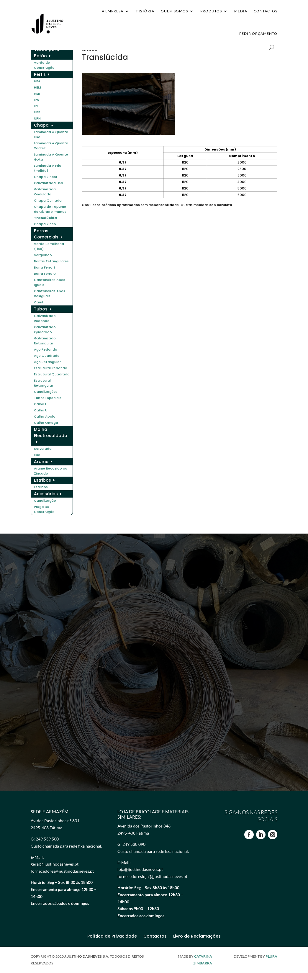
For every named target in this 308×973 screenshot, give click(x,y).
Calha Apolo (44, 416)
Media (240, 11)
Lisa (37, 454)
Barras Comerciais (46, 234)
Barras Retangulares (51, 261)
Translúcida (45, 217)
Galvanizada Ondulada (45, 192)
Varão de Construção (44, 65)
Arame (41, 462)
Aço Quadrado (47, 355)
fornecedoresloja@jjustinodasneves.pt (152, 876)
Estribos (42, 480)
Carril (38, 302)
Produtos (211, 11)
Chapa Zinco (45, 224)
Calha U (40, 410)
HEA (37, 81)
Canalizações (46, 391)
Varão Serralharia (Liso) (49, 246)
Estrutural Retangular (43, 383)
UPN (37, 118)
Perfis (40, 74)
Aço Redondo (45, 349)
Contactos (265, 11)
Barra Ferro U (45, 273)
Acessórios (46, 494)
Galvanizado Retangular (45, 341)
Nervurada (43, 448)
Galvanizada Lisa (48, 183)
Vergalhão (43, 255)
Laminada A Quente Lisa (51, 134)
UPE (37, 112)
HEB (37, 93)
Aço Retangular (47, 361)
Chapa (41, 125)
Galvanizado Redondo (45, 318)
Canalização (45, 500)
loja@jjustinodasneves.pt (140, 869)
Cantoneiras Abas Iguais (49, 282)
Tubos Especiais (47, 397)
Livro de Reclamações (197, 936)
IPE (36, 106)
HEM (37, 87)
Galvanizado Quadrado (45, 329)
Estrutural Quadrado (52, 374)
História (145, 11)
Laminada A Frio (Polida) (47, 168)
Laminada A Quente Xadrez (51, 146)
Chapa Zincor (45, 176)
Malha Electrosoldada (50, 432)
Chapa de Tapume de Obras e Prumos (50, 209)
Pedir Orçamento (258, 33)
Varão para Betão (46, 53)
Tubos (40, 309)
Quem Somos (174, 11)
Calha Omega (46, 422)
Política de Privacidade (112, 936)
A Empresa (112, 11)
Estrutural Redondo (50, 368)
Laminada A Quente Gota (51, 157)
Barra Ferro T (44, 267)
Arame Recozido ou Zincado (50, 471)
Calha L (40, 404)
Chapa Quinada (48, 200)
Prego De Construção (44, 509)
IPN (36, 99)
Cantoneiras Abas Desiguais (49, 293)
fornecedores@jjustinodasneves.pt (62, 871)
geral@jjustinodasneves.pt (54, 863)
